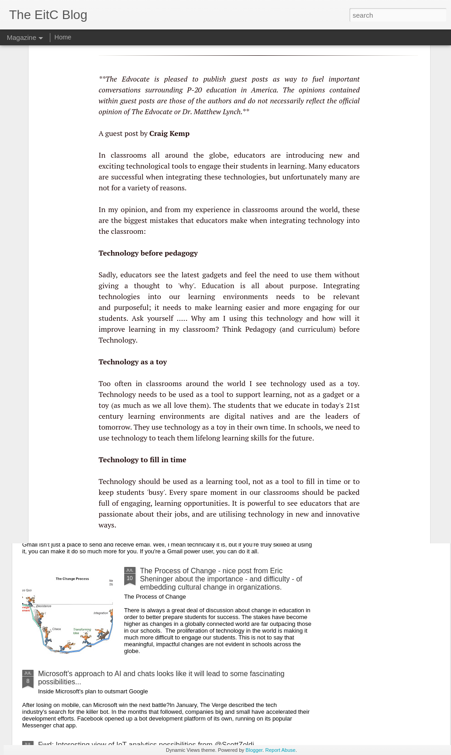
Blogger (254, 750)
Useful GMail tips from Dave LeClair (95, 521)
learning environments (228, 184)
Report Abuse (280, 750)
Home (62, 37)
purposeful (131, 195)
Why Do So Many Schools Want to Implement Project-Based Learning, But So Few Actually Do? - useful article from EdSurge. (171, 356)
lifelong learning (222, 326)
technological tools (157, 54)
